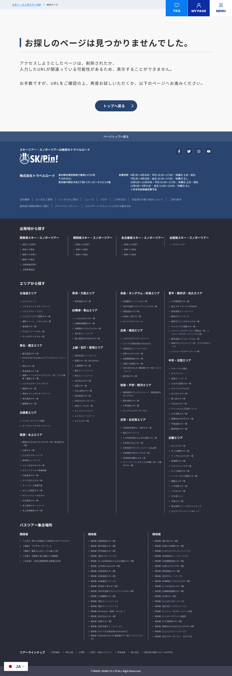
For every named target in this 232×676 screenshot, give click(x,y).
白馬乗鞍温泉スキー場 (133, 358)
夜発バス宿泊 (28, 249)
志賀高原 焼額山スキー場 (134, 457)
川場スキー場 (28, 450)
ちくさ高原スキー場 (180, 470)
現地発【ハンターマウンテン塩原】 (171, 616)
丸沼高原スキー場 (30, 500)
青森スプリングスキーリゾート (36, 393)
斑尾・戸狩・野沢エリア (135, 385)
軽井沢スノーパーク (180, 316)
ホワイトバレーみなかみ (33, 495)
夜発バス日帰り (29, 244)
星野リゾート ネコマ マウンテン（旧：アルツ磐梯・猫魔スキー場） (43, 377)
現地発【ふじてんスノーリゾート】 (171, 631)
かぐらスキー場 (82, 420)
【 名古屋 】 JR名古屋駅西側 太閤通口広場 (41, 560)
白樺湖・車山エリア (84, 310)
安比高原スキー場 (30, 398)
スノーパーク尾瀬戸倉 (32, 485)
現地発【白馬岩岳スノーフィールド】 (172, 555)
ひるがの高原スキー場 (181, 383)
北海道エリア (28, 293)
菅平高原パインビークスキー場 (185, 338)
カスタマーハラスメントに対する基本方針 (108, 206)
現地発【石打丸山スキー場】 (104, 616)
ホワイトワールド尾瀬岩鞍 (34, 470)
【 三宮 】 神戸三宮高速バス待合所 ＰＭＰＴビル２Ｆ (46, 540)
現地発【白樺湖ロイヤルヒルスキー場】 (173, 581)
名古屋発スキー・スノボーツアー (142, 238)
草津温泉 (122, 652)
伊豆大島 (69, 652)
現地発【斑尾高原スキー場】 (104, 540)
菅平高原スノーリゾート (182, 311)
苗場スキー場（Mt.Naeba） (87, 360)
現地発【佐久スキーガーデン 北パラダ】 (174, 636)
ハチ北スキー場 (178, 490)
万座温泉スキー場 (30, 475)
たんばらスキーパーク (32, 455)
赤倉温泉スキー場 (131, 311)
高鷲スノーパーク (179, 378)
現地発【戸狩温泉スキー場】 (104, 550)
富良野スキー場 (29, 326)
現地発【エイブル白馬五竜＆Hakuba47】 (110, 631)
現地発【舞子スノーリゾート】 (105, 606)
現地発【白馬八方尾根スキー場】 (170, 545)
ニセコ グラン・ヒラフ (32, 311)
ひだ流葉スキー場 (179, 413)
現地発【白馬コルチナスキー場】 (170, 565)
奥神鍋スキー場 (178, 460)
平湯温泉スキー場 (179, 423)
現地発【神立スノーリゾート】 (105, 601)
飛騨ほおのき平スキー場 (182, 418)
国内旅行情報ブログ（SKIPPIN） (159, 652)
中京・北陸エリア (180, 360)
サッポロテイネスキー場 (33, 336)
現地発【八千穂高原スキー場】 (169, 621)
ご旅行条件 (175, 199)
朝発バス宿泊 (28, 259)
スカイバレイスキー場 (181, 465)
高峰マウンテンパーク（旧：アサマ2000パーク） (190, 345)
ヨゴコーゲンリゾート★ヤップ (185, 511)
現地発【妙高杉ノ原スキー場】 (105, 586)
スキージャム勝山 (179, 368)
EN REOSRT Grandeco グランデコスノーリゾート (43, 359)
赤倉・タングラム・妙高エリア (140, 293)
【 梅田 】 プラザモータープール (37, 545)
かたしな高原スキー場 (32, 490)
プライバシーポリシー (67, 206)
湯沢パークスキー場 (84, 405)
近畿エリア (176, 438)
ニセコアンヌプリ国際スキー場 (36, 316)
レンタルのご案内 (68, 199)
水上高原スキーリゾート (33, 505)
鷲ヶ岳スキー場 (178, 398)
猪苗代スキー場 (29, 388)
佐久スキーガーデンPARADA (184, 306)
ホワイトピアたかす (180, 388)
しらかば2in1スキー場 (85, 318)
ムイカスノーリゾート (85, 415)
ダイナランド (177, 373)
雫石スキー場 (28, 365)
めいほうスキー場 (179, 393)
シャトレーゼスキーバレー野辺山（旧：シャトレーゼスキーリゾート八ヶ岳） (190, 332)
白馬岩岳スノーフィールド (135, 348)
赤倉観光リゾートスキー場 (135, 301)
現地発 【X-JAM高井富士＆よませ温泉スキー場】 (113, 560)
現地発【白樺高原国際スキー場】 (170, 591)
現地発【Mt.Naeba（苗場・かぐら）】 (108, 611)
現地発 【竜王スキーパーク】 (104, 555)
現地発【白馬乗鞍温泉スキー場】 (170, 560)
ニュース (89, 199)
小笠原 (82, 652)
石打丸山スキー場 (83, 380)
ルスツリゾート (29, 301)
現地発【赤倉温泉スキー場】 (104, 576)
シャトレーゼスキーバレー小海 (185, 351)
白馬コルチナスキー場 (133, 353)
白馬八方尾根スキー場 (133, 363)
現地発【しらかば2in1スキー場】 (170, 586)
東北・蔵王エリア (31, 345)
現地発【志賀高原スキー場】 (104, 570)
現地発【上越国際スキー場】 (104, 596)
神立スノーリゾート (84, 375)
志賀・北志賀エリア (133, 419)
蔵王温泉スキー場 (30, 353)
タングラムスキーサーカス (135, 410)
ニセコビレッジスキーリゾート (36, 306)
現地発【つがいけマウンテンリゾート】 (173, 550)
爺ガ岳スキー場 (130, 375)
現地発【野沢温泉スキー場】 (104, 545)
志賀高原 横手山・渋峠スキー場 (137, 427)
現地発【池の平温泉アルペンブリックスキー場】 (113, 591)
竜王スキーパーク (131, 432)
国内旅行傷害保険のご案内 (34, 206)
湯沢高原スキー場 (83, 395)
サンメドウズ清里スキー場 (183, 326)
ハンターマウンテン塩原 (33, 420)
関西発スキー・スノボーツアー (92, 238)
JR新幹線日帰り (29, 264)
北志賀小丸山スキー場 (133, 442)
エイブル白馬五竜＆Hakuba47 (137, 343)
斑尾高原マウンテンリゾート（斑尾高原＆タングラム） (142, 394)
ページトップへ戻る (116, 136)
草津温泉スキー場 (83, 301)
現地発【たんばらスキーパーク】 (170, 601)
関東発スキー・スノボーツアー (39, 238)
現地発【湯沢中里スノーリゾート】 (107, 626)
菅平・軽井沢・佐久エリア (185, 293)
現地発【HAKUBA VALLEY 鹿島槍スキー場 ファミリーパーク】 (117, 637)
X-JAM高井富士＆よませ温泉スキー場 (140, 437)
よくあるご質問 (44, 199)
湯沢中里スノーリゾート (86, 355)
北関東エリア (28, 412)
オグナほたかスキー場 (32, 480)
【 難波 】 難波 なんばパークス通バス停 (40, 550)
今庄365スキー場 (179, 403)
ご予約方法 (119, 199)
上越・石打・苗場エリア (87, 347)
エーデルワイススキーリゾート (36, 425)
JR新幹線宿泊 (28, 269)
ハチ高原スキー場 (179, 485)
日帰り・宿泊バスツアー (101, 652)
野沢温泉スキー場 (131, 400)
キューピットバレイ (84, 410)
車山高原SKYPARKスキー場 (87, 338)
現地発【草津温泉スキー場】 (168, 570)
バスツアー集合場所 (36, 524)
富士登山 (135, 652)
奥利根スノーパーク (31, 460)
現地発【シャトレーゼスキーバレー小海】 (174, 611)
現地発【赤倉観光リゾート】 (104, 581)
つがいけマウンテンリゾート (136, 338)
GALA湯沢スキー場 (83, 390)
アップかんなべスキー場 (182, 455)
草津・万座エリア (83, 293)
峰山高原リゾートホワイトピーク (186, 506)
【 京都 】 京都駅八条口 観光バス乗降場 (40, 555)
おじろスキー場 (178, 445)
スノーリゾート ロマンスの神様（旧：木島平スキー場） (142, 464)
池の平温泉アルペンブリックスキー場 (140, 306)
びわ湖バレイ (177, 496)
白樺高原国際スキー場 (85, 323)
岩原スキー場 (81, 385)
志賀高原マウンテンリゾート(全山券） (140, 447)
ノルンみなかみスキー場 (33, 465)
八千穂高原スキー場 (180, 301)
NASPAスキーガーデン (85, 400)
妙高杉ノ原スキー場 (132, 316)
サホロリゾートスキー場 (33, 331)
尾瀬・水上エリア (31, 435)
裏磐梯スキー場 (29, 403)
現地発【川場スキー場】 (166, 596)
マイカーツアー (179, 244)
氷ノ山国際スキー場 (180, 450)
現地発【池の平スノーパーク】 (169, 576)
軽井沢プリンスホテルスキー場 (185, 321)
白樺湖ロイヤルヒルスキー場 (88, 328)
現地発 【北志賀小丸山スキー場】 (106, 565)
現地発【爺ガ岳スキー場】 (167, 540)
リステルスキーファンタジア (35, 383)
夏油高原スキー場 (30, 370)
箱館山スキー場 (178, 480)
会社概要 (24, 199)
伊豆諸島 (56, 652)
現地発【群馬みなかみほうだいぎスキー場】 (175, 626)
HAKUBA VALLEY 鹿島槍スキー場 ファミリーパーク (142, 369)
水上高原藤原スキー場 (32, 510)
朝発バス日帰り (29, 254)
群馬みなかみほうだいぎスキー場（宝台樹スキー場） (43, 443)
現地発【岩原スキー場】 (102, 621)
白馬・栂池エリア (131, 330)
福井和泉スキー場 (179, 428)
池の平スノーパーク (84, 333)
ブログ (103, 199)
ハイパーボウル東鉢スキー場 (184, 475)
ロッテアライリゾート (133, 321)
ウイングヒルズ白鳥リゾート (184, 408)
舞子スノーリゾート (84, 370)
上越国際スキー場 (83, 365)
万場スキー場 (177, 501)
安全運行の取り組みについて (147, 199)
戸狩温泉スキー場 (131, 405)
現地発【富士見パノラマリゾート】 (171, 606)
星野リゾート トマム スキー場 (36, 321)
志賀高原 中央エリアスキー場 (136, 452)
